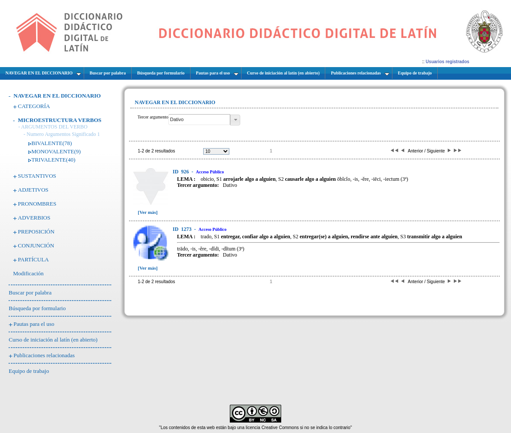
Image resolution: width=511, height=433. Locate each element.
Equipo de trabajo (29, 371)
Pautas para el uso (34, 324)
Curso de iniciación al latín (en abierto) (53, 339)
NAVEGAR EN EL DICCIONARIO (57, 95)
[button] (235, 120)
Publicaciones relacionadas (44, 355)
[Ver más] (148, 212)
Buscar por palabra (30, 292)
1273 (183, 229)
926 (181, 172)
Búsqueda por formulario (37, 308)
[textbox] (199, 119)
